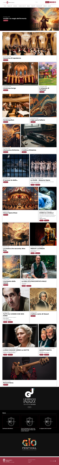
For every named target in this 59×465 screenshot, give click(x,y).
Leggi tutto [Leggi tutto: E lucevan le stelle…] (6, 182)
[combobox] (40, 2)
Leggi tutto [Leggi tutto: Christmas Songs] (6, 90)
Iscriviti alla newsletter (31, 459)
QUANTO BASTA (45, 350)
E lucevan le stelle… (10, 180)
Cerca (47, 2)
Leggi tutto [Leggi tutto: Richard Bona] (6, 384)
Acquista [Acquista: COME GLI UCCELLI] (41, 220)
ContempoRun (8, 120)
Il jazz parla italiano (37, 120)
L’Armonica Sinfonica (11, 150)
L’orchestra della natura (9, 282)
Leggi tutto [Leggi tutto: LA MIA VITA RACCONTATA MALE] (29, 285)
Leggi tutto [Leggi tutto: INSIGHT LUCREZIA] (38, 253)
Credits (29, 462)
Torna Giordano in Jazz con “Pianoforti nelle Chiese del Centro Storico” (28, 430)
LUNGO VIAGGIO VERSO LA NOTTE (16, 350)
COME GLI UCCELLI (46, 213)
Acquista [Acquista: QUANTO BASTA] (41, 354)
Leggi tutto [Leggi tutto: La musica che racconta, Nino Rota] (6, 252)
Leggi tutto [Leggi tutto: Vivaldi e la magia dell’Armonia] (6, 20)
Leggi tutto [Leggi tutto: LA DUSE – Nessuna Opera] (38, 184)
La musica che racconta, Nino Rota (14, 249)
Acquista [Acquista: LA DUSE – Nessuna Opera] (32, 184)
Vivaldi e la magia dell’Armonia (14, 18)
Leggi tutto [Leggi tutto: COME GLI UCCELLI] (46, 220)
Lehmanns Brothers (7, 428)
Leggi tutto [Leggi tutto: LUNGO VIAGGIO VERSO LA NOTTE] (10, 354)
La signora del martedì (45, 428)
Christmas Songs (9, 88)
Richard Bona (8, 383)
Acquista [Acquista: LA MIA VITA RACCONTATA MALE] (23, 285)
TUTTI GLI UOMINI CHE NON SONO (13, 315)
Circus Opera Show (10, 213)
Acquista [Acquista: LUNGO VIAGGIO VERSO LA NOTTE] (5, 354)
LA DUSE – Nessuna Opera (40, 180)
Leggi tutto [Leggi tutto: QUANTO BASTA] (46, 354)
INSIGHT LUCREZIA (37, 248)
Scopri (29, 407)
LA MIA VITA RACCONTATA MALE (34, 281)
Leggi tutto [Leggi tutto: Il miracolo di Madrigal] (42, 91)
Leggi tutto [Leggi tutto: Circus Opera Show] (6, 214)
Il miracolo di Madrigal (44, 89)
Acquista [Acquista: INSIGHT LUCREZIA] (32, 253)
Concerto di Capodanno (12, 58)
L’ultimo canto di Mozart (39, 314)
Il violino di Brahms (29, 150)
